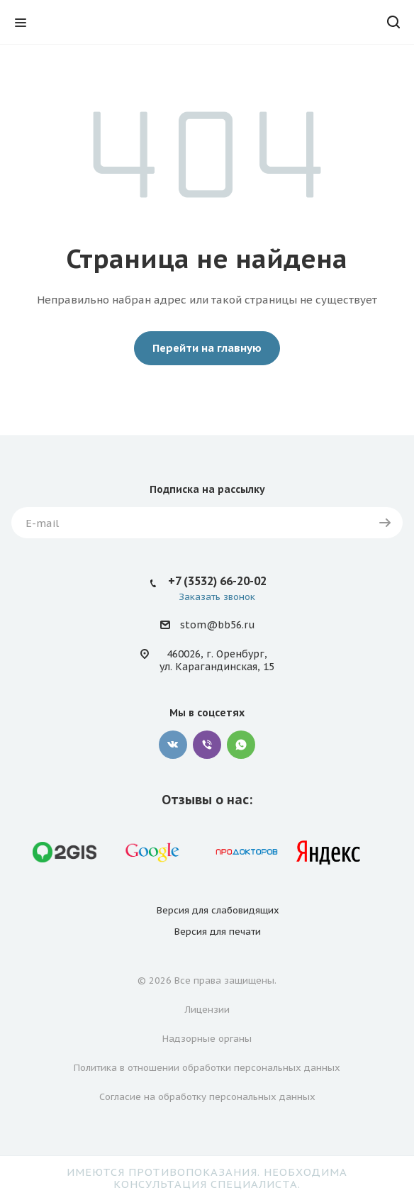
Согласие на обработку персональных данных (207, 1097)
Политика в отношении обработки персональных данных (207, 1068)
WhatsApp (241, 744)
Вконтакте (173, 744)
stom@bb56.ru (217, 624)
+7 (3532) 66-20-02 (217, 581)
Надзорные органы (207, 1039)
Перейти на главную (207, 348)
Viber (207, 744)
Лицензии (207, 1010)
